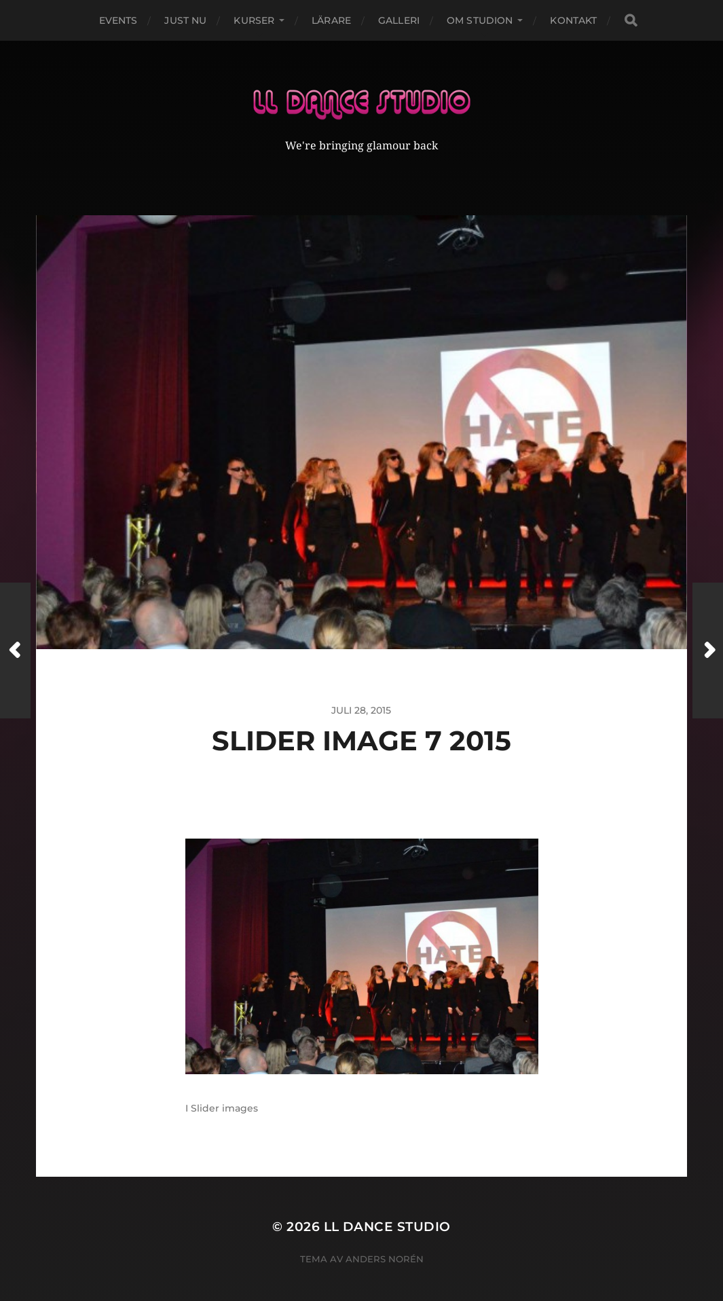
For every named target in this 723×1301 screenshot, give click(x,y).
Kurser (254, 20)
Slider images (224, 1091)
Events (118, 20)
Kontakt (573, 20)
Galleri (399, 20)
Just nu (185, 20)
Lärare (331, 20)
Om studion (480, 20)
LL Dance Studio (387, 1209)
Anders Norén (385, 1241)
